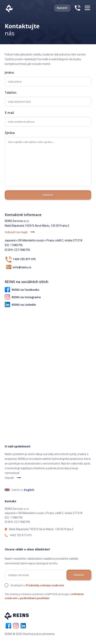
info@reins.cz (18, 267)
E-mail (9, 112)
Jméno (9, 72)
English (29, 490)
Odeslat (48, 195)
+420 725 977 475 (20, 259)
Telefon (10, 92)
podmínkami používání (34, 598)
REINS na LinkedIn (20, 305)
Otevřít (9, 478)
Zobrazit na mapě (16, 232)
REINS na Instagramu (23, 297)
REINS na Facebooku (22, 290)
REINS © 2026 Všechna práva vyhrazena (30, 634)
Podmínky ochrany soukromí (45, 585)
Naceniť (62, 8)
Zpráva (10, 133)
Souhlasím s (37, 585)
